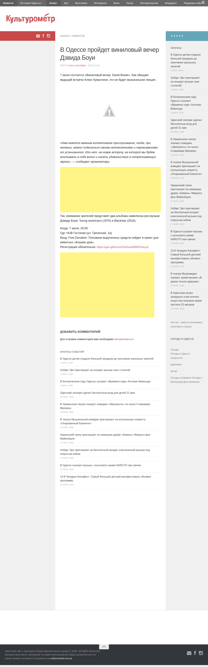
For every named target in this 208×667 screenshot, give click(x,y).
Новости (7, 4)
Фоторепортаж (128, 4)
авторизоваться (123, 341)
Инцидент (147, 4)
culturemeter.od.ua (61, 660)
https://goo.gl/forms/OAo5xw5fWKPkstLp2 (124, 249)
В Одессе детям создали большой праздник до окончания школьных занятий (106, 360)
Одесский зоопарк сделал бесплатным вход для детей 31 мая (97, 394)
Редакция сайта (167, 4)
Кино (100, 4)
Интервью (87, 4)
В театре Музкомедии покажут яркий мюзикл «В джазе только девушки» (186, 279)
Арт (58, 4)
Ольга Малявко (77, 67)
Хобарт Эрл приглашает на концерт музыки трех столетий (95, 371)
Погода (175, 351)
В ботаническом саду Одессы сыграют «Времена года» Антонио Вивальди (105, 383)
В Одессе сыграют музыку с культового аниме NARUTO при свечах (100, 467)
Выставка (70, 4)
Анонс (47, 4)
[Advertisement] (110, 191)
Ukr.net (174, 324)
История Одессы (27, 4)
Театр (111, 4)
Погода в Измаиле (181, 379)
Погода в (180, 355)
